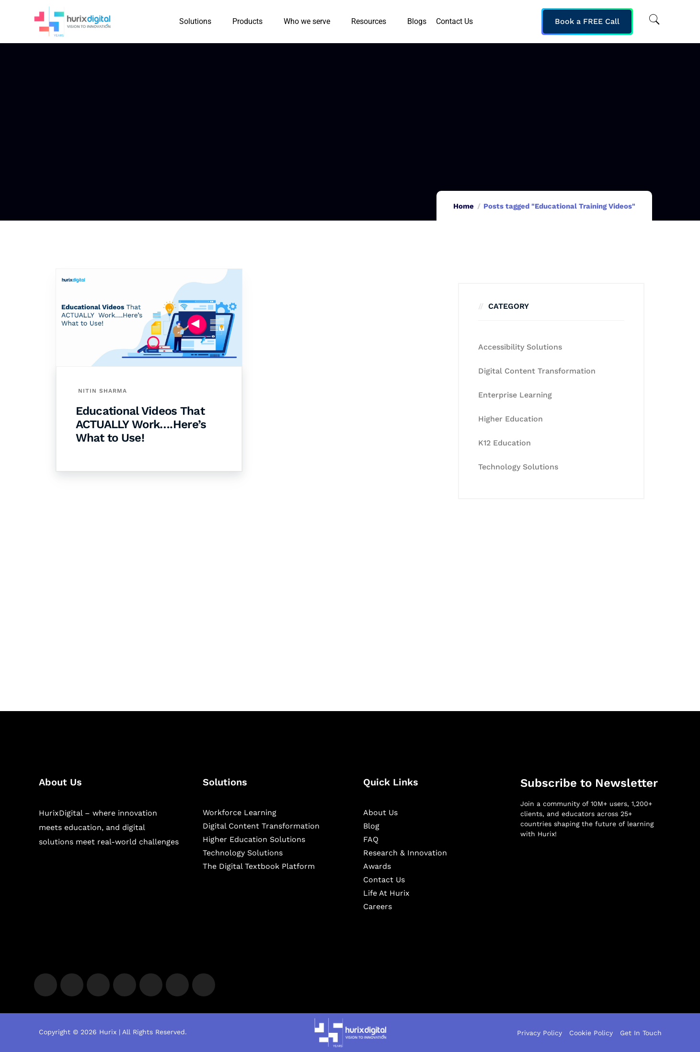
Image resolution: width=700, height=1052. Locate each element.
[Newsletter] (591, 897)
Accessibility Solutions (520, 346)
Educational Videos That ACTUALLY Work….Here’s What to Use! (141, 424)
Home (463, 206)
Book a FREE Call (587, 21)
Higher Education (510, 418)
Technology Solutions (518, 466)
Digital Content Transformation (537, 370)
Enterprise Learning (515, 394)
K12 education (504, 442)
